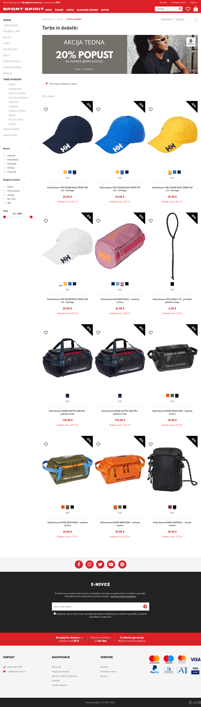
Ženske (59, 9)
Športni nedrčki (12, 67)
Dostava (56, 680)
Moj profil (56, 666)
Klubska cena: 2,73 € (172, 313)
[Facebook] (79, 564)
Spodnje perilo (17, 110)
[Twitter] (100, 564)
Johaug (10, 194)
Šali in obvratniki (18, 97)
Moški (48, 9)
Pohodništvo (12, 159)
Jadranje (11, 155)
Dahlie (10, 186)
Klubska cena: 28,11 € (67, 201)
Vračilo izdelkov (59, 684)
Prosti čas (11, 171)
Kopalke (7, 73)
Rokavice (13, 102)
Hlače (6, 43)
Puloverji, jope (11, 31)
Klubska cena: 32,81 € (120, 313)
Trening (10, 167)
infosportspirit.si (16, 671)
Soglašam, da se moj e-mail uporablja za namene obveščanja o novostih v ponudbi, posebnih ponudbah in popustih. (101, 615)
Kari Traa (11, 198)
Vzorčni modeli (11, 129)
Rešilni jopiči (16, 119)
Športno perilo (11, 61)
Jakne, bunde (10, 25)
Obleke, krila (10, 49)
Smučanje (11, 163)
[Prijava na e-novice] (145, 606)
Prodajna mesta (178, 2)
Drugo (12, 124)
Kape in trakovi (17, 93)
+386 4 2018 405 (14, 666)
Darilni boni (10, 135)
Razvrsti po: (167, 19)
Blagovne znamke (87, 9)
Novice (105, 9)
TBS (9, 202)
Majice (7, 37)
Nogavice (14, 106)
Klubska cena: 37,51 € (172, 425)
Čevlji (6, 55)
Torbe (12, 84)
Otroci (70, 9)
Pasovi (12, 115)
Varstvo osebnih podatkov (123, 596)
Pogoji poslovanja (60, 671)
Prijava (194, 2)
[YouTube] (111, 564)
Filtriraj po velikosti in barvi (63, 83)
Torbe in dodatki (12, 79)
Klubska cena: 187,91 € (67, 425)
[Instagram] (89, 564)
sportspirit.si (47, 19)
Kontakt (163, 2)
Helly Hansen (13, 190)
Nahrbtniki (15, 89)
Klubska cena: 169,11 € (120, 425)
